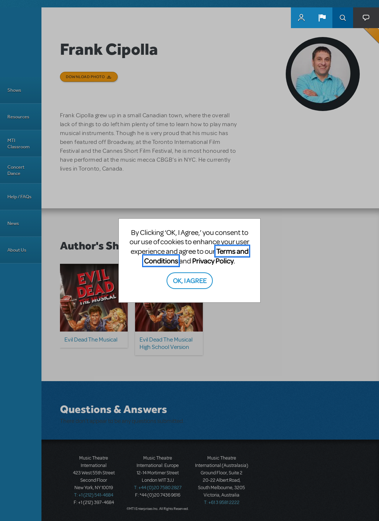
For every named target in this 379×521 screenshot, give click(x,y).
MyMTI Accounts (301, 17)
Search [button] (342, 17)
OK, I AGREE (190, 280)
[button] (322, 17)
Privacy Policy (213, 260)
